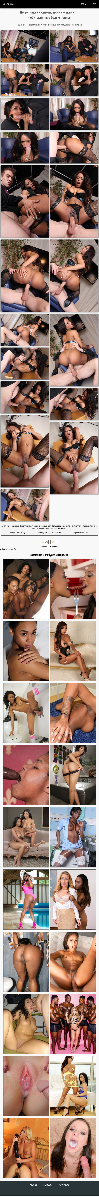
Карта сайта (64, 1185)
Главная (33, 1185)
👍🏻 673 (45, 542)
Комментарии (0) (9, 549)
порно (84, 4)
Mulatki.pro (8, 4)
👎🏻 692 (54, 542)
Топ (94, 4)
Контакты (47, 1185)
